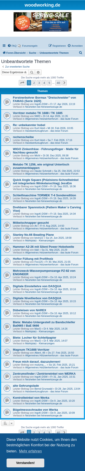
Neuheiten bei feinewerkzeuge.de (43, 106)
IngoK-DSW (40, 104)
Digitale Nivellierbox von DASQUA (37, 298)
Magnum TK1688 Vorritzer (31, 349)
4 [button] (44, 83)
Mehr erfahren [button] (30, 451)
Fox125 (38, 261)
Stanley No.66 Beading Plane (33, 234)
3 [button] (39, 83)
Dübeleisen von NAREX (29, 310)
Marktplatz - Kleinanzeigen (39, 240)
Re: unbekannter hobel (29, 125)
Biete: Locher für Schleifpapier (34, 337)
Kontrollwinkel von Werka (31, 397)
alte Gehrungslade (26, 385)
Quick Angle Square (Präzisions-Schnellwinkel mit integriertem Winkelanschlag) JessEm (45, 181)
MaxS (37, 328)
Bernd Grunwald (43, 388)
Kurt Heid (39, 128)
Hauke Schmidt (42, 171)
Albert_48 (39, 352)
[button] (22, 82)
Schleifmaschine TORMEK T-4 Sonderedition (44, 195)
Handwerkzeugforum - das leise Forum (46, 130)
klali (36, 249)
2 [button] (34, 83)
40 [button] (58, 83)
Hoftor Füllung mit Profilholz (33, 258)
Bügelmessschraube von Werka (35, 409)
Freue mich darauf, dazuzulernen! (36, 361)
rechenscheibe (23, 137)
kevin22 (38, 237)
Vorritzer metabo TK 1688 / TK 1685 (38, 113)
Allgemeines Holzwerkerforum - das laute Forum (51, 118)
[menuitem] (12, 46)
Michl (37, 155)
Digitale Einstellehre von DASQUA (37, 286)
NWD (37, 116)
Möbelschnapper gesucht (31, 222)
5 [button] (49, 83)
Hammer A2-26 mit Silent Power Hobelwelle (43, 246)
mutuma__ (40, 364)
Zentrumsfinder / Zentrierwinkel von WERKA (44, 373)
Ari (35, 225)
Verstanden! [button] (25, 463)
